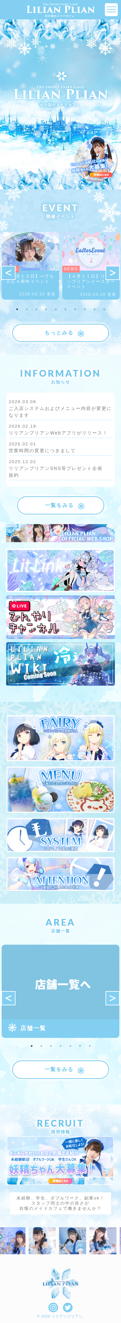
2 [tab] (27, 309)
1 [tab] (17, 309)
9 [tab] (94, 309)
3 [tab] (36, 309)
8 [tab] (85, 309)
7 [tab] (75, 309)
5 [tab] (56, 309)
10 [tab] (104, 309)
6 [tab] (65, 309)
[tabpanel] (30, 266)
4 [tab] (46, 309)
